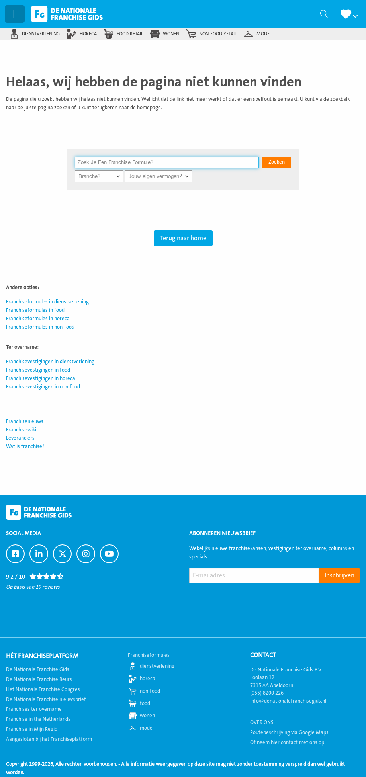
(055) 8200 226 (267, 693)
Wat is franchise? (25, 446)
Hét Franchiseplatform (42, 656)
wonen (171, 34)
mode (263, 34)
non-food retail (218, 34)
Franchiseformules (149, 655)
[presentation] (249, 602)
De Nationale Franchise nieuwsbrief (46, 699)
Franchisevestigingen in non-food (43, 386)
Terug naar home (183, 238)
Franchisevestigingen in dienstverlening (50, 361)
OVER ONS (262, 722)
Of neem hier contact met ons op (287, 742)
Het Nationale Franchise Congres (43, 689)
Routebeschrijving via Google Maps (289, 732)
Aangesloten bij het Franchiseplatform (49, 739)
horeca (88, 34)
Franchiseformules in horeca (38, 318)
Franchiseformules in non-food (40, 327)
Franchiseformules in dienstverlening (47, 302)
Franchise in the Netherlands (38, 719)
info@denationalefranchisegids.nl (288, 701)
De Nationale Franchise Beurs (39, 679)
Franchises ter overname (34, 709)
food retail (130, 34)
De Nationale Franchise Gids (68, 14)
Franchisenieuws (24, 421)
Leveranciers (20, 438)
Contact (263, 655)
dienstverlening (41, 34)
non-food (150, 691)
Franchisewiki (21, 430)
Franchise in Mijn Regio (31, 729)
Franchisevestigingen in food (38, 370)
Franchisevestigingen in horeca (40, 378)
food (145, 703)
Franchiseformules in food (35, 310)
